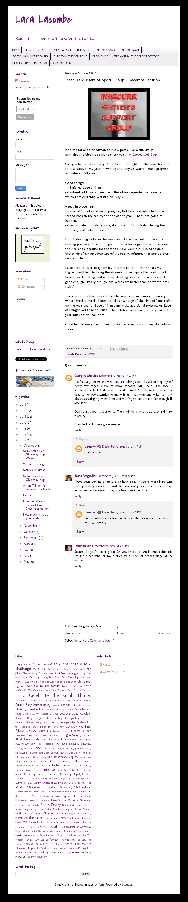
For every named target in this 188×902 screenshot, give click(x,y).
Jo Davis (33, 752)
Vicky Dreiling (41, 848)
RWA (18, 822)
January (70, 748)
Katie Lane (21, 761)
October (29, 532)
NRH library (41, 800)
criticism (65, 705)
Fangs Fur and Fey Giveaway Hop (61, 726)
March (19, 778)
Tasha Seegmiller (85, 476)
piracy (75, 805)
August (29, 543)
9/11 (23, 664)
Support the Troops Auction (72, 835)
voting (53, 848)
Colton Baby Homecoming (33, 705)
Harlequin (50, 743)
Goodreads (29, 739)
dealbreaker (47, 709)
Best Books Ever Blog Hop (63, 677)
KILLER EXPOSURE (106, 50)
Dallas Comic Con (81, 704)
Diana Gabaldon (81, 713)
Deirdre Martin (31, 713)
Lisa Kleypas (74, 765)
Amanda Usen (46, 673)
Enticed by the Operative (60, 722)
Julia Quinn (74, 752)
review (65, 817)
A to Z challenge (64, 664)
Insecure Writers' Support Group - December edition (36, 505)
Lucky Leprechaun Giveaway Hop (57, 774)
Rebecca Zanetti (52, 817)
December (81, 354)
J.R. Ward (49, 748)
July (26, 549)
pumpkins (68, 809)
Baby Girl (85, 673)
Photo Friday (50, 804)
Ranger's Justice (76, 813)
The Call (81, 839)
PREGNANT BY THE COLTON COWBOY (136, 56)
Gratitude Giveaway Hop (50, 739)
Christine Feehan (82, 700)
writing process (68, 852)
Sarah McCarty (47, 822)
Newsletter (48, 796)
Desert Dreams (49, 713)
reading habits (33, 817)
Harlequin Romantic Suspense (73, 743)
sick (35, 826)
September (31, 538)
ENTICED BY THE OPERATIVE (70, 56)
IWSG (91, 354)
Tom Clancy (55, 843)
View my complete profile (32, 87)
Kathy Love (85, 757)
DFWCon (65, 713)
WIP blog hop (83, 848)
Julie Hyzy (86, 752)
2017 (23, 410)
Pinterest (66, 805)
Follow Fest (44, 731)
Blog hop (54, 681)
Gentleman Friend (56, 735)
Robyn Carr (75, 817)
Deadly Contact (27, 709)
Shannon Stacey (23, 826)
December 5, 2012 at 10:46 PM (121, 512)
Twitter (67, 844)
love (79, 770)
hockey (19, 748)
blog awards (32, 681)
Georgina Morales (86, 376)
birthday (19, 681)
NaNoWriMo (84, 791)
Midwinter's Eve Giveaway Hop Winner (34, 454)
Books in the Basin (72, 686)
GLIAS (18, 739)
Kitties (35, 765)
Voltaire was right (35, 464)
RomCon (86, 817)
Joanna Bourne (45, 752)
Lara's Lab (45, 765)
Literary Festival (33, 770)
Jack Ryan (60, 748)
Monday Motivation (75, 787)
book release (78, 681)
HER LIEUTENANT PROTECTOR (29, 63)
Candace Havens (41, 690)
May (27, 561)
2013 (23, 434)
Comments (26, 287)
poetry (82, 805)
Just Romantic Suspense (65, 757)
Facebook (81, 722)
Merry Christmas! (34, 470)
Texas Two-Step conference (42, 839)
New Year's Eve (34, 796)
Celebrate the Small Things (60, 695)
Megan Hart (84, 778)
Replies (83, 439)
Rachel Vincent (83, 809)
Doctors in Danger (25, 718)
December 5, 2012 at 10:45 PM (121, 446)
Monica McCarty (24, 791)
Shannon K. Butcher (80, 822)
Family (34, 726)
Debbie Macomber (63, 709)
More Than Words (44, 791)
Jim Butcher (21, 752)
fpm (101, 884)
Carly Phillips (74, 690)
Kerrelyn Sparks (38, 761)
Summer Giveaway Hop (67, 831)
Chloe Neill (64, 700)
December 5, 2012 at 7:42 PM (118, 376)
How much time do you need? (35, 516)
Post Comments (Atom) (98, 640)
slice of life (54, 826)
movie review (62, 791)
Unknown (90, 446)
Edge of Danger (66, 718)
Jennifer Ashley (83, 748)
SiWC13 (41, 826)
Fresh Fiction (39, 735)
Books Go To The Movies (43, 686)
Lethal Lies (59, 765)
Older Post (164, 633)
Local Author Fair (66, 770)
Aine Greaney (71, 668)
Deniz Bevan (82, 546)
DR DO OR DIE (100, 56)
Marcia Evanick (32, 778)
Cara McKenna (58, 690)
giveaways (85, 735)
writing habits (48, 852)
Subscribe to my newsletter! (28, 100)
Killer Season (82, 761)
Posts (23, 279)
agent (59, 668)
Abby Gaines (48, 668)
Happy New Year (32, 743)
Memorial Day (23, 782)
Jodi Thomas (61, 752)
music (73, 791)
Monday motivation (42, 787)
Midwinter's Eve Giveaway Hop (34, 478)
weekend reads (66, 848)
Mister (20, 787)
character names (47, 700)
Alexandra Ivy (30, 673)
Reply (78, 430)
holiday (28, 748)
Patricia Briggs (22, 805)
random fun (61, 813)
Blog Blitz (44, 681)
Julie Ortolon (34, 757)
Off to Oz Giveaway (79, 800)
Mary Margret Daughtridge (56, 778)
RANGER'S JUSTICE (63, 63)
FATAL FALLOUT (62, 50)
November (31, 525)
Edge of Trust (83, 718)
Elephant (19, 722)
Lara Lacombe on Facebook (32, 349)
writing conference (26, 852)
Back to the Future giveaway (31, 677)
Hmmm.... (29, 495)
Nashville (20, 796)
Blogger (127, 884)
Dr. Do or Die (49, 718)
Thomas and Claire (35, 844)
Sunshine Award (48, 835)
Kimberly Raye (23, 765)
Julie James (21, 757)
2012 (23, 440)
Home (15, 50)
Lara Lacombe (43, 19)
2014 (23, 428)
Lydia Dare (85, 774)
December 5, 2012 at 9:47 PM (116, 476)
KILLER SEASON (130, 50)
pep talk (35, 805)
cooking (56, 704)
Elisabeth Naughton (35, 722)
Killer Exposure (60, 761)
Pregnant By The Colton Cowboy (42, 809)
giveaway (72, 735)
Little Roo (49, 770)
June (27, 555)
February (31, 731)
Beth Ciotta (85, 677)
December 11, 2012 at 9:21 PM (110, 546)
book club (65, 681)
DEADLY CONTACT (36, 50)
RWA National (30, 822)
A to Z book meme (37, 664)
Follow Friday (60, 730)
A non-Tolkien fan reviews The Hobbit (37, 487)
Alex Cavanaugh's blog (140, 154)
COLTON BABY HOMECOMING (30, 56)
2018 (23, 404)
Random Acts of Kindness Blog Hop (34, 813)
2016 (23, 416)
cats (24, 696)
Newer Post (74, 633)
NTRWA (52, 800)
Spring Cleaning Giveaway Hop (37, 831)
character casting (25, 700)
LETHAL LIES (84, 50)
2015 (23, 422)
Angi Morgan (62, 673)
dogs (38, 718)
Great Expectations (74, 739)
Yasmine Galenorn (37, 856)
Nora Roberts (27, 800)
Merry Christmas (43, 782)
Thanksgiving (67, 839)
